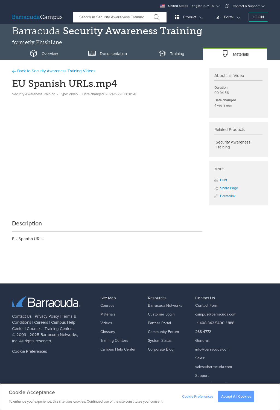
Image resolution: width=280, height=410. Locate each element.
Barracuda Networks (58, 335)
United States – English (187, 5)
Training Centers (59, 329)
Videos (106, 323)
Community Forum (163, 332)
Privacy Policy (47, 316)
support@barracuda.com (215, 384)
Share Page (226, 188)
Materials (107, 314)
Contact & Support (242, 6)
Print (220, 180)
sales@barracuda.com (213, 367)
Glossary (107, 332)
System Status (160, 340)
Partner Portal (159, 323)
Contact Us (22, 316)
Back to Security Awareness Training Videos (53, 71)
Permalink (225, 196)
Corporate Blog (161, 349)
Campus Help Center (118, 349)
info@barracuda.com (212, 349)
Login (258, 17)
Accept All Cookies (236, 397)
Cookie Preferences (29, 351)
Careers (41, 322)
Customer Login (161, 314)
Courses (34, 329)
